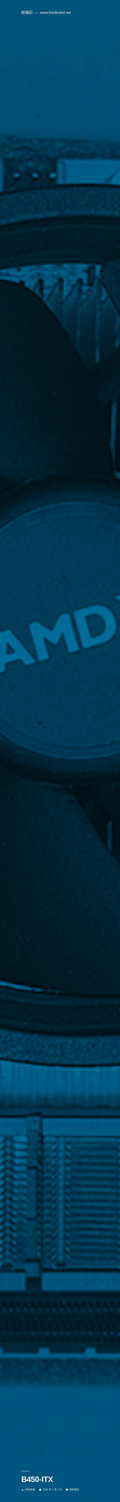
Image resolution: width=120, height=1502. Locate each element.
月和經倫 (30, 1489)
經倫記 (27, 12)
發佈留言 (74, 1489)
